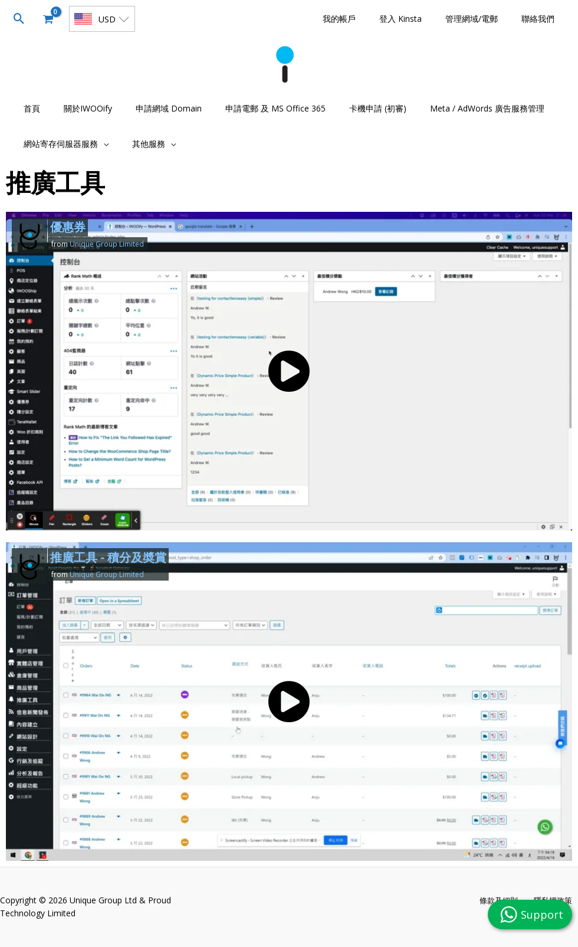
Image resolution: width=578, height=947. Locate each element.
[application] (99, 143)
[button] (19, 19)
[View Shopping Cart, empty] (47, 19)
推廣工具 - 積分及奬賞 (108, 557)
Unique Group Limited (107, 244)
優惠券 (68, 227)
